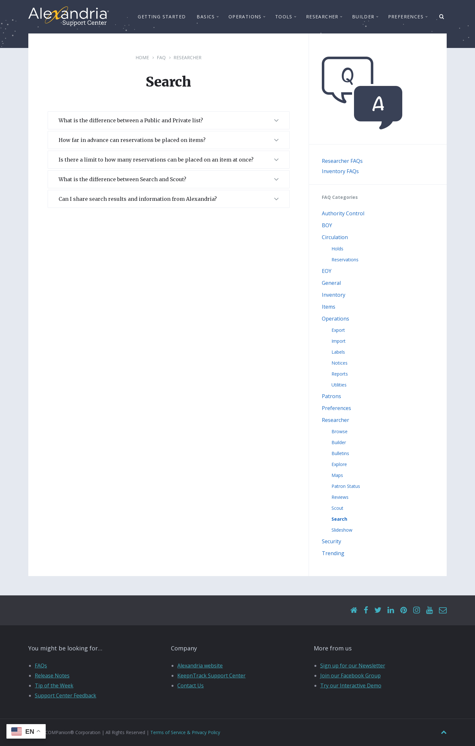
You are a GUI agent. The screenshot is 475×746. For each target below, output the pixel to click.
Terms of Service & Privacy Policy (185, 732)
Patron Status (345, 486)
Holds (337, 249)
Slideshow (341, 530)
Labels (338, 352)
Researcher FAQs (342, 160)
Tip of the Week (54, 685)
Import (338, 341)
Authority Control (343, 213)
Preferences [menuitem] (406, 17)
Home (142, 57)
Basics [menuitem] (206, 17)
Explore (339, 464)
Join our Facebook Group (350, 675)
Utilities (339, 385)
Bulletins (340, 453)
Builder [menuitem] (363, 17)
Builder (338, 442)
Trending (333, 553)
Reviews (340, 497)
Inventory (333, 294)
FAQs (41, 665)
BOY (327, 225)
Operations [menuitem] (245, 17)
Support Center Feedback (65, 695)
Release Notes (52, 675)
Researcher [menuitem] (322, 17)
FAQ (161, 57)
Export (338, 330)
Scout (337, 508)
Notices (339, 363)
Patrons (331, 396)
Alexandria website (200, 665)
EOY (326, 271)
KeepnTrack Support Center (211, 675)
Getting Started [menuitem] (162, 17)
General (331, 282)
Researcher (187, 57)
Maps (337, 475)
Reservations (345, 259)
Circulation (335, 237)
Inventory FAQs (340, 171)
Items (328, 306)
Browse (339, 431)
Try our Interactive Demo (350, 685)
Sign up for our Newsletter (352, 665)
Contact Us (190, 685)
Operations (335, 318)
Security (331, 541)
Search (339, 519)
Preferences (336, 408)
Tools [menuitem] (284, 17)
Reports (339, 374)
